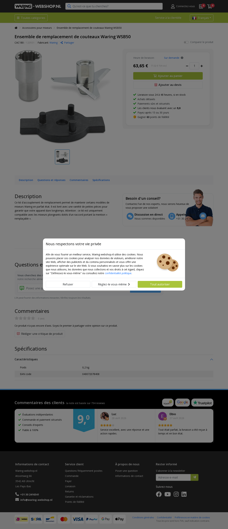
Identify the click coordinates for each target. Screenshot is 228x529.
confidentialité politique (118, 273)
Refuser (68, 284)
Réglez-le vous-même (114, 284)
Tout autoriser (160, 284)
